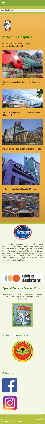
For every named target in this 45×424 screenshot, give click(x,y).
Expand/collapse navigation (22, 3)
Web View (40, 419)
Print (4, 419)
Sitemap (12, 419)
